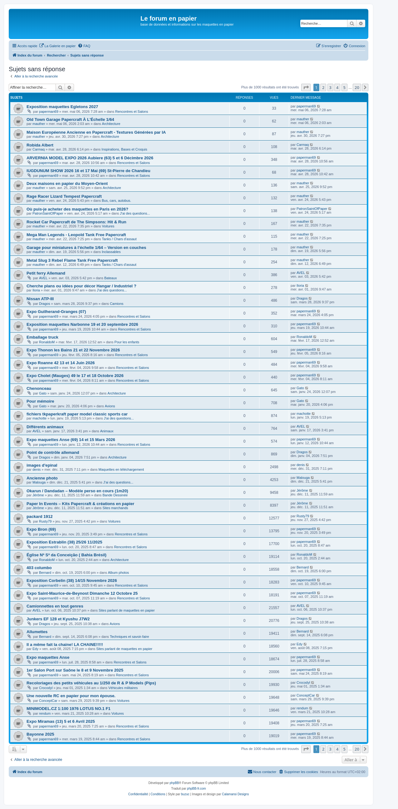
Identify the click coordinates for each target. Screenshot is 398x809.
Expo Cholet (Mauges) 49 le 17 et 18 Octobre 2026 (75, 375)
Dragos (44, 303)
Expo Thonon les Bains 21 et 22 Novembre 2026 (73, 350)
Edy (35, 649)
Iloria (36, 290)
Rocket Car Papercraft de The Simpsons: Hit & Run (76, 222)
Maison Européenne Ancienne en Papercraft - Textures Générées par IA (96, 132)
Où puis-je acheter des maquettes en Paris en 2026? (77, 209)
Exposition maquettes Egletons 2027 (62, 106)
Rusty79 (45, 521)
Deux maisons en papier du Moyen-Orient (67, 183)
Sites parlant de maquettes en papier (127, 610)
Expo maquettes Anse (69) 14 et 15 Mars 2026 (71, 439)
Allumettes (37, 631)
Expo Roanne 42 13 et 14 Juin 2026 (61, 362)
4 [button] (337, 87)
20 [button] (357, 87)
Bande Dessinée (115, 495)
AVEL (43, 278)
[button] (306, 87)
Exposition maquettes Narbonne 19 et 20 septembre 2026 (82, 324)
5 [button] (344, 87)
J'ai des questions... (135, 213)
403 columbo (39, 567)
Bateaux (110, 278)
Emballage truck (42, 337)
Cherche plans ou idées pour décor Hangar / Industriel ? (81, 286)
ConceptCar (48, 700)
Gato (43, 393)
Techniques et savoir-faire (129, 636)
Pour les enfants (127, 342)
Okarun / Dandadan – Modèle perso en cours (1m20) (77, 491)
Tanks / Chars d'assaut (119, 239)
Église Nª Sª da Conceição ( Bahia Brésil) (66, 555)
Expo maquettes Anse (48, 657)
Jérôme (38, 495)
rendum (45, 713)
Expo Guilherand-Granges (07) (56, 311)
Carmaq (38, 149)
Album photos (118, 572)
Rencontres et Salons (131, 111)
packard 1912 (40, 516)
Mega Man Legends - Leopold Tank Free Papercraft (76, 234)
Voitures (108, 226)
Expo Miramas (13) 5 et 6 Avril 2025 (61, 721)
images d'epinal (42, 465)
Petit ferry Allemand (46, 273)
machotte (39, 418)
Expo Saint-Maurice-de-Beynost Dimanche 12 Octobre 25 (82, 593)
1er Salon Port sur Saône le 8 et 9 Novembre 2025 (75, 670)
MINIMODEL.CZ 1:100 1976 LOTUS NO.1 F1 (69, 708)
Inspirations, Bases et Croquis (124, 149)
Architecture (111, 124)
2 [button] (323, 87)
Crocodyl (45, 688)
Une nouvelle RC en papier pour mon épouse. (71, 695)
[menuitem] (57, 46)
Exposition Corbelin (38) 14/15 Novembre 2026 (72, 580)
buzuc (185, 794)
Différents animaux (45, 426)
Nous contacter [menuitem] (262, 771)
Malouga (39, 482)
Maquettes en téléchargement (121, 469)
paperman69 (48, 111)
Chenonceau (39, 388)
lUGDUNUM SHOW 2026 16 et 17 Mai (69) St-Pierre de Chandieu (88, 170)
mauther (38, 124)
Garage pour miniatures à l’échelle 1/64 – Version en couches (86, 247)
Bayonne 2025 (40, 734)
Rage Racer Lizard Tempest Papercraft (64, 196)
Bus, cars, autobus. (116, 200)
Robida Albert (40, 145)
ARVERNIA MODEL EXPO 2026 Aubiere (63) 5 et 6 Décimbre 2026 (90, 158)
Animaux (107, 431)
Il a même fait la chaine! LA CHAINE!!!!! (65, 644)
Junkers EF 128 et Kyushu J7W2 (58, 619)
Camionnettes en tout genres (55, 606)
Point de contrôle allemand (53, 452)
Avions (110, 406)
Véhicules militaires (123, 688)
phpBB (174, 783)
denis (36, 469)
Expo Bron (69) (41, 529)
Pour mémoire (40, 401)
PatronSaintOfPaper (47, 213)
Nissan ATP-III (40, 298)
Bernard (45, 572)
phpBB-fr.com (196, 788)
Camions (116, 303)
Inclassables (111, 252)
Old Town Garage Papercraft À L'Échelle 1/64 (70, 119)
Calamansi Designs (235, 794)
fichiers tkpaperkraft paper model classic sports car (77, 414)
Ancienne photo (42, 478)
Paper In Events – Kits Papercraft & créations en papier (80, 503)
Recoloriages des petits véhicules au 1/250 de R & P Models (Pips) (91, 683)
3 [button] (330, 87)
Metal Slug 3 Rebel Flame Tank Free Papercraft (72, 260)
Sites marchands (115, 508)
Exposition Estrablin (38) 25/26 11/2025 (64, 542)
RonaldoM (47, 342)
